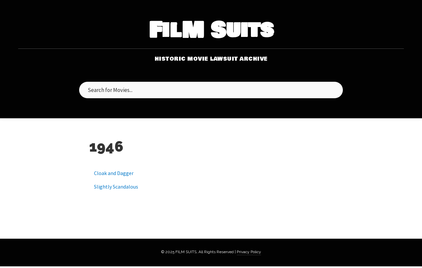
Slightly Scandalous (116, 186)
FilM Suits (211, 31)
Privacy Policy (249, 252)
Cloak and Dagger (114, 173)
